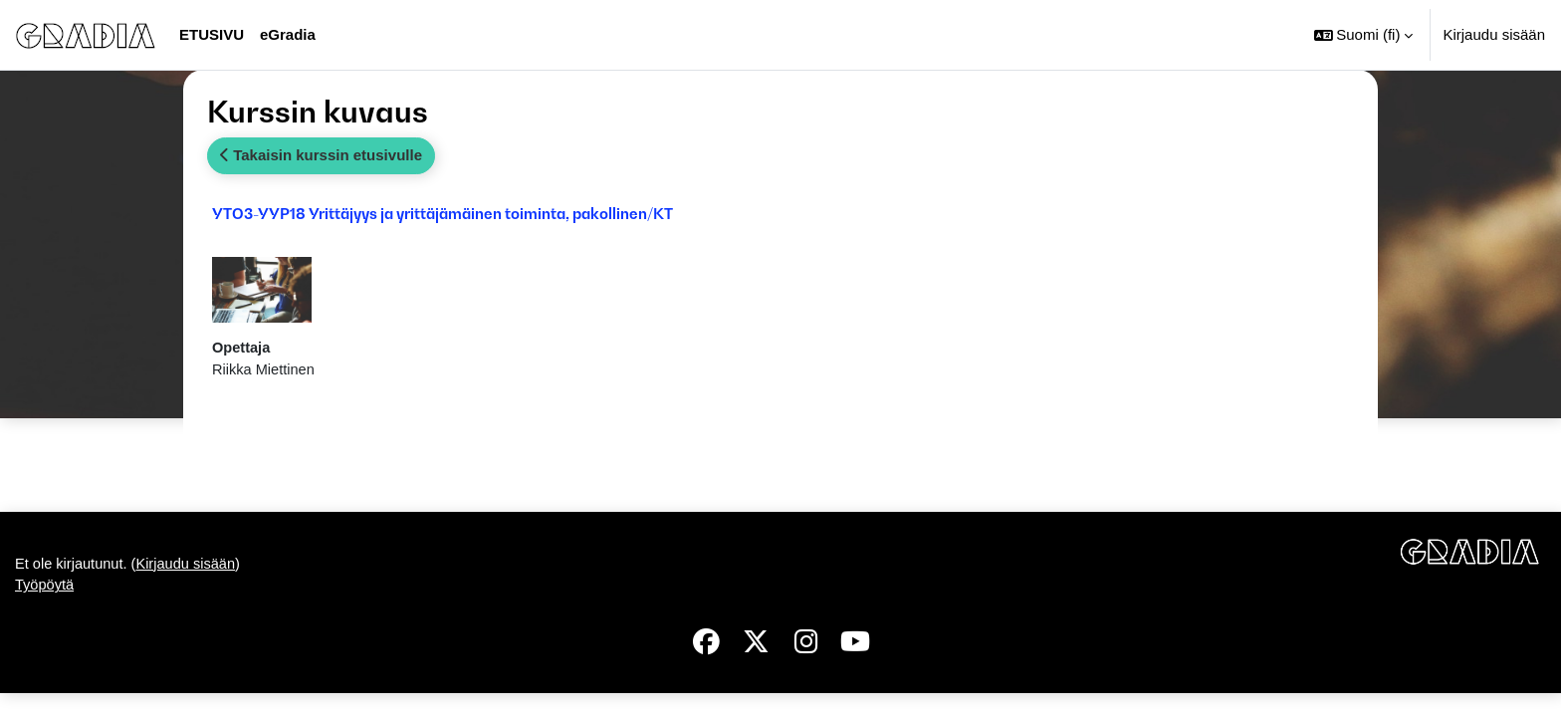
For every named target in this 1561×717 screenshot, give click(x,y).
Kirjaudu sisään (1494, 34)
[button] (1364, 35)
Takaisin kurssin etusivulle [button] (321, 154)
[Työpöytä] (85, 35)
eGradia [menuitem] (288, 34)
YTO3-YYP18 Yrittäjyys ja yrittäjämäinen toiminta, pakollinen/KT (442, 213)
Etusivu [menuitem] (211, 34)
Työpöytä (45, 608)
